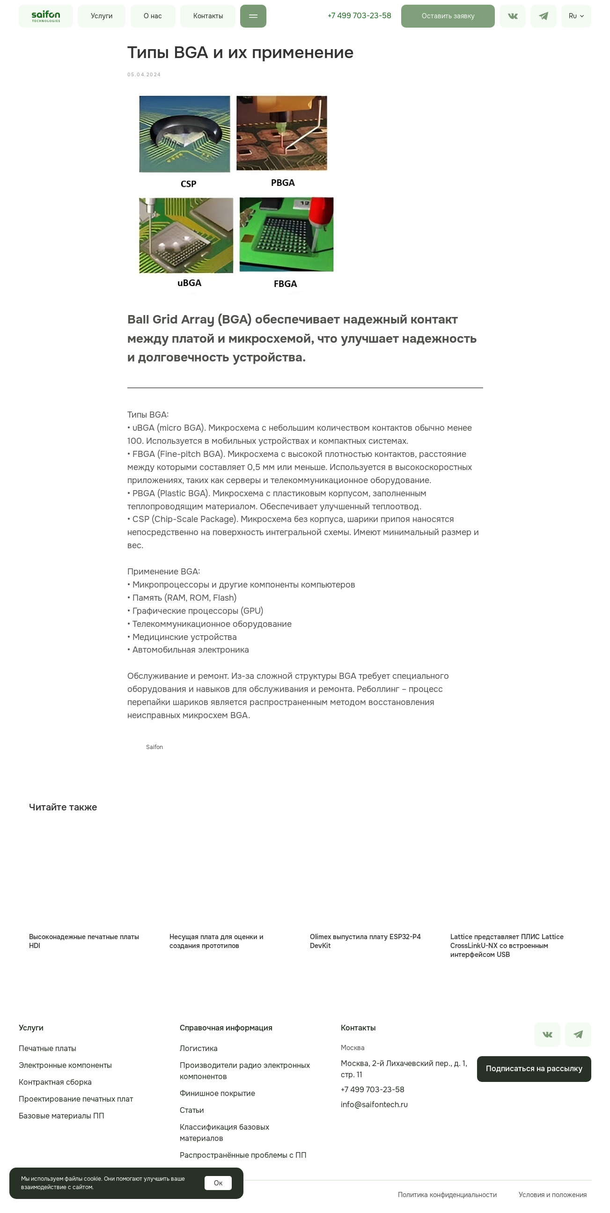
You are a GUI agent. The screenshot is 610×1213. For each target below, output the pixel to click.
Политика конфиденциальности (447, 1199)
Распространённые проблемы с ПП (243, 1159)
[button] (448, 16)
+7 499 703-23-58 (359, 16)
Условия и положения (553, 1199)
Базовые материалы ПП (61, 1120)
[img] (543, 16)
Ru (573, 16)
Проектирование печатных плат (76, 1103)
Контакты (208, 16)
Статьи (192, 1114)
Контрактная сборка (55, 1086)
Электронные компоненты (65, 1069)
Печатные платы (47, 1053)
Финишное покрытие (217, 1098)
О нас (153, 16)
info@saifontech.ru (374, 1109)
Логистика (199, 1053)
